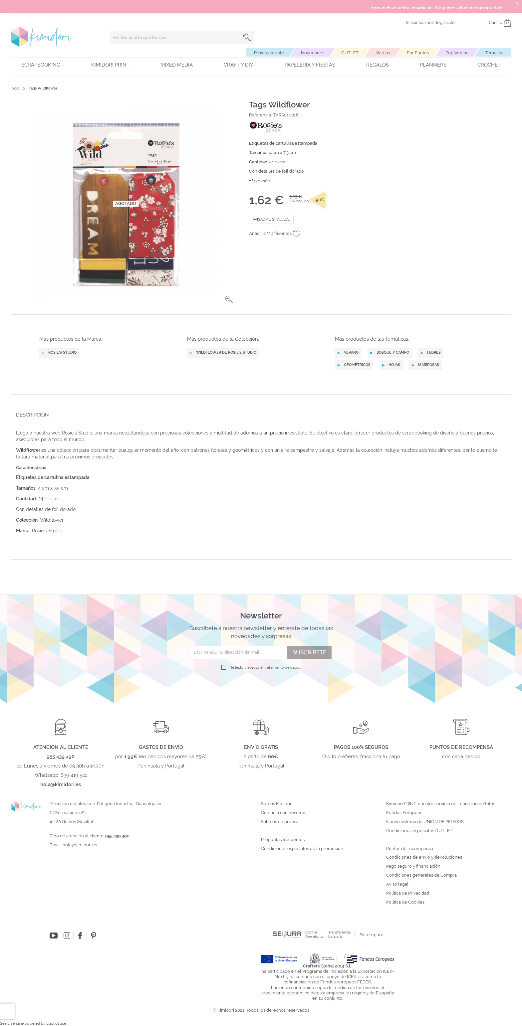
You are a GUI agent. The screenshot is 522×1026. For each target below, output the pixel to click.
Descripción (32, 415)
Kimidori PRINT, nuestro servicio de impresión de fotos (440, 803)
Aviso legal (397, 884)
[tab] (259, 415)
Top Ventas (457, 52)
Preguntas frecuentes (283, 839)
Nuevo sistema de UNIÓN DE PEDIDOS (425, 821)
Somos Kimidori (277, 803)
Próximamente (269, 52)
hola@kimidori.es (80, 844)
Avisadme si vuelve (271, 219)
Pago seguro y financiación (413, 866)
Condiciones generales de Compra (421, 875)
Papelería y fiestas (310, 65)
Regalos (377, 65)
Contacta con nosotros (283, 812)
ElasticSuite (56, 1023)
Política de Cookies (405, 902)
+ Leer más (259, 180)
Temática (494, 52)
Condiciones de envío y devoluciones (424, 857)
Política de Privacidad (407, 893)
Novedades (312, 52)
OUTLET (350, 52)
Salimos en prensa (279, 821)
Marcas (383, 52)
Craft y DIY (238, 65)
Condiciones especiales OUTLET (419, 830)
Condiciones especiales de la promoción (302, 848)
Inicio (15, 88)
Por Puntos (418, 52)
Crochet (489, 65)
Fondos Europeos (404, 812)
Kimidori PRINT (110, 65)
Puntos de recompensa (409, 848)
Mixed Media (176, 65)
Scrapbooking (40, 65)
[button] (229, 300)
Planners (433, 65)
